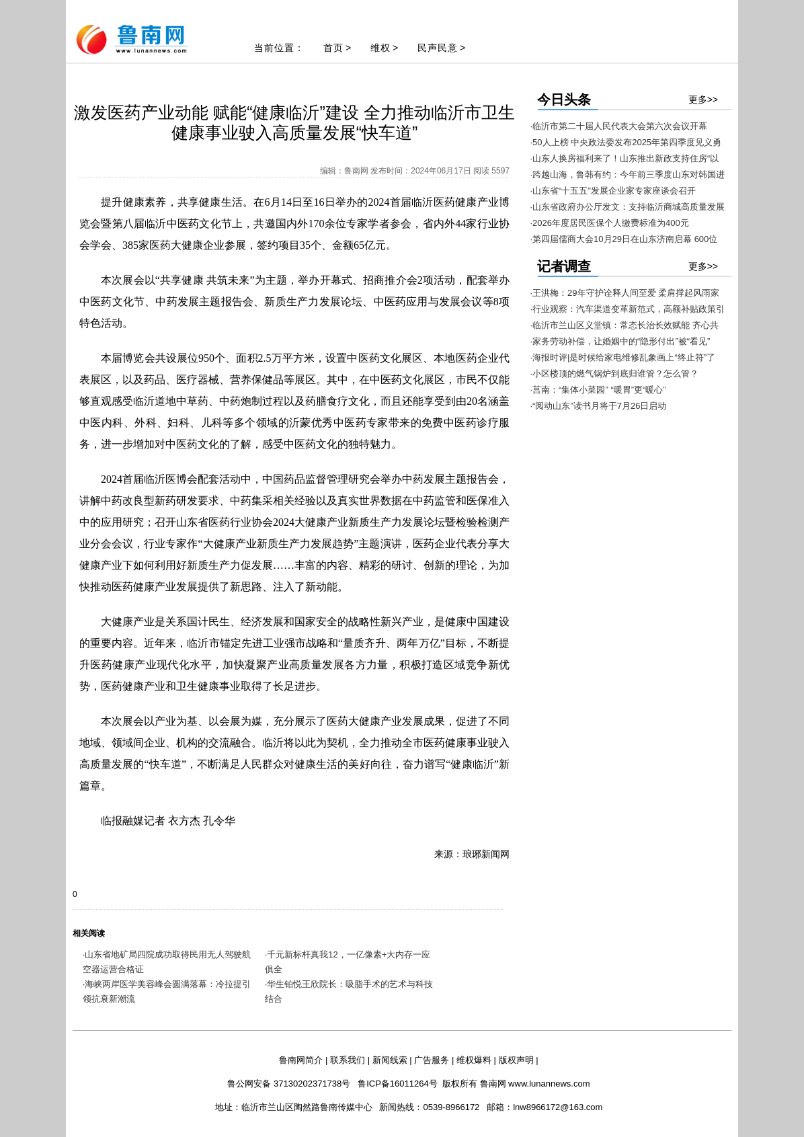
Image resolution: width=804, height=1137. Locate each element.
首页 (333, 47)
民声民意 (437, 47)
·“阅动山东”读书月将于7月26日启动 (598, 406)
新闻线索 (389, 1060)
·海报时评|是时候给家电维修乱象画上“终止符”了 (623, 357)
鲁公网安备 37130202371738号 (288, 1084)
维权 (380, 47)
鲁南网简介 (301, 1060)
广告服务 (431, 1060)
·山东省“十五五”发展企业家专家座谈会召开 (613, 191)
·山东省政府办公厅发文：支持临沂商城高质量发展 (627, 207)
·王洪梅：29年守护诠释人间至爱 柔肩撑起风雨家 (625, 293)
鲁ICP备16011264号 (398, 1084)
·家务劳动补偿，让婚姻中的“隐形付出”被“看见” (620, 341)
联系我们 (347, 1060)
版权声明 (516, 1060)
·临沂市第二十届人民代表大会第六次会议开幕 (619, 126)
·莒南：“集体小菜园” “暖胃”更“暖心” (598, 390)
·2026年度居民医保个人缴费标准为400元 (609, 223)
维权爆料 (473, 1060)
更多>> (703, 99)
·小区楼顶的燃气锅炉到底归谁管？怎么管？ (614, 373)
